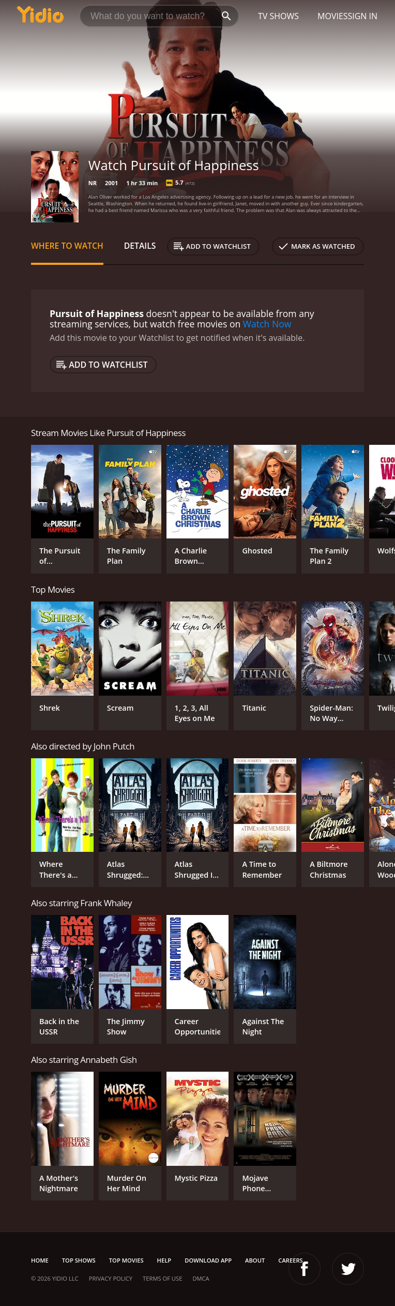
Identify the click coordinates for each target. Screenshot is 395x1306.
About (255, 1260)
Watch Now (267, 324)
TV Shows (278, 16)
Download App (208, 1260)
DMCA (200, 1278)
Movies (332, 16)
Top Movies (126, 1260)
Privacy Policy (110, 1278)
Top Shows (79, 1260)
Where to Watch (67, 245)
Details (140, 245)
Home (40, 1260)
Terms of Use (162, 1278)
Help (164, 1260)
